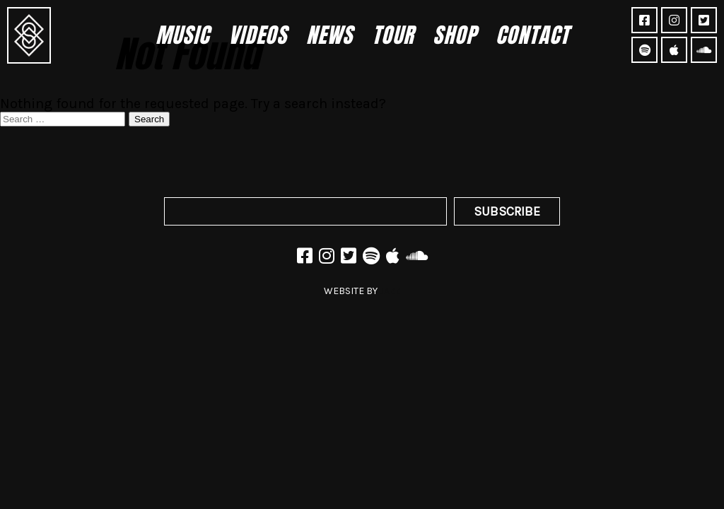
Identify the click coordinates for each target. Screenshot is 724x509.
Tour (393, 35)
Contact (532, 35)
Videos (257, 35)
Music (182, 35)
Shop (455, 35)
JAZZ (390, 291)
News (329, 35)
